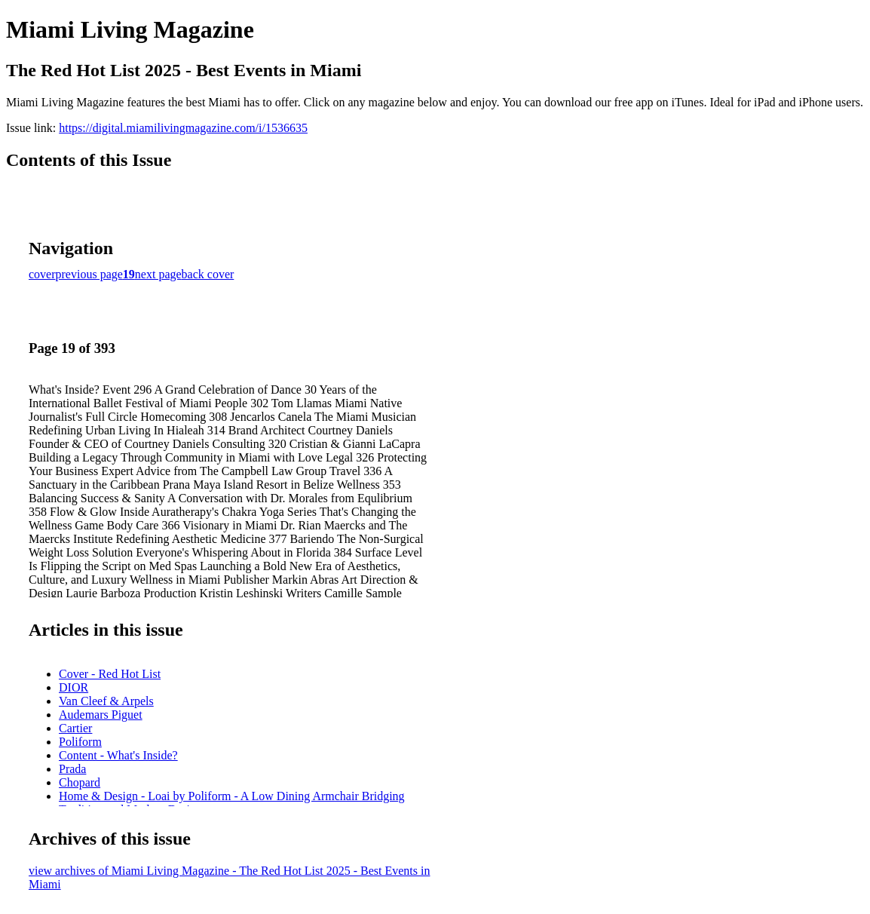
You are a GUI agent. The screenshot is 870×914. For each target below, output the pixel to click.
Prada (72, 768)
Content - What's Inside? (118, 755)
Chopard (79, 782)
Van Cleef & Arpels (106, 701)
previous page (89, 274)
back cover (208, 274)
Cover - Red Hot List (110, 673)
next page (158, 274)
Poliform (80, 741)
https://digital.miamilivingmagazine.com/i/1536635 (183, 127)
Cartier (75, 728)
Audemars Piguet (100, 714)
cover (42, 274)
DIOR (73, 687)
